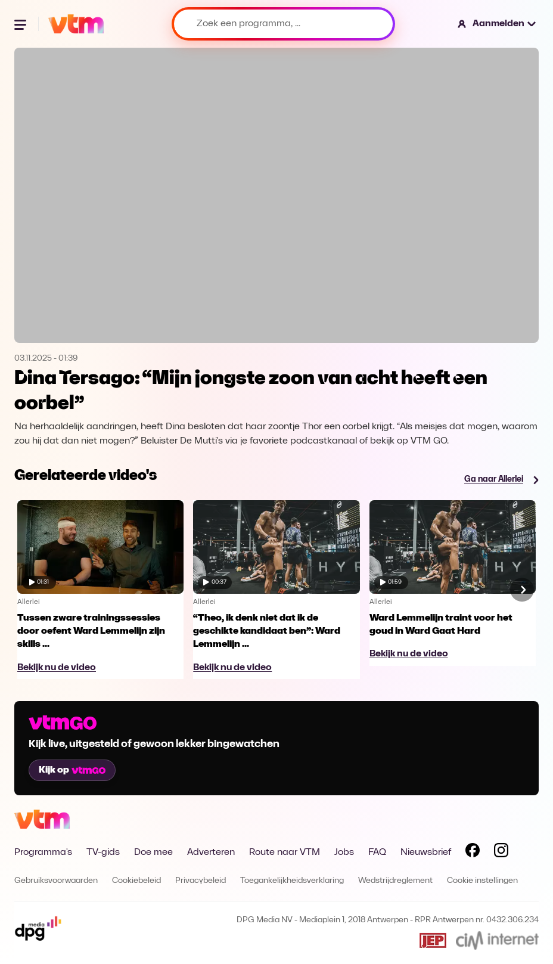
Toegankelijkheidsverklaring (292, 880)
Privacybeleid (200, 880)
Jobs (344, 852)
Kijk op (72, 770)
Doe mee (153, 852)
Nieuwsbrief (425, 852)
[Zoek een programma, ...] (283, 24)
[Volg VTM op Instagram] (501, 852)
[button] (497, 24)
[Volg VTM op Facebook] (472, 852)
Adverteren (211, 852)
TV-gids (103, 852)
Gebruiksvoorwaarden (56, 880)
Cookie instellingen (482, 880)
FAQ (377, 852)
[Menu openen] (21, 24)
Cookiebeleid (136, 880)
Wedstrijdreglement (395, 880)
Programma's (43, 852)
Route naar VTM (284, 852)
